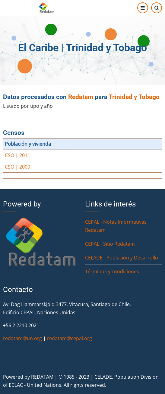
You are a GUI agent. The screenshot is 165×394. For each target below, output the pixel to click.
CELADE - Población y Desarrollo (121, 257)
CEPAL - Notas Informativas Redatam (116, 226)
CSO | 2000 (17, 166)
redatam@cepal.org (69, 338)
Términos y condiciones (112, 271)
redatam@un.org (22, 338)
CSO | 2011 (17, 155)
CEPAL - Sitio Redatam (110, 243)
